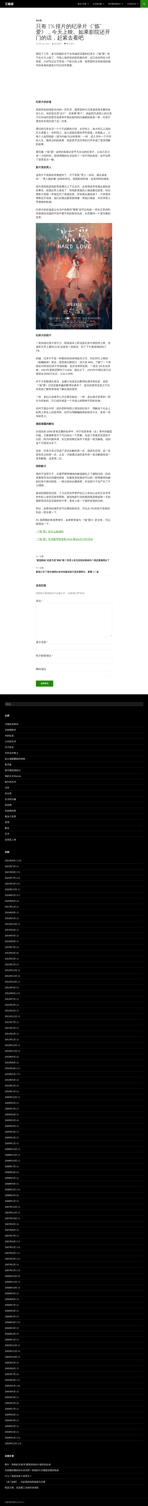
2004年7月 (10, 1408)
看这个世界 (82, 4)
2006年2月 (10, 1333)
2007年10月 (11, 1218)
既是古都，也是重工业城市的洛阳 (22, 1487)
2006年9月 (10, 1293)
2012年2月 (10, 1010)
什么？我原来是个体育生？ (18, 1476)
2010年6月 (10, 1068)
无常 (7, 787)
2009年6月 (10, 1114)
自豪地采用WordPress (14, 1502)
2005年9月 (10, 1362)
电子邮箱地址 (44, 655)
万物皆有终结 (11, 724)
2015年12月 (11, 924)
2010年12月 (11, 1045)
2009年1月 (10, 1143)
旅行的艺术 (10, 781)
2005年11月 (11, 1351)
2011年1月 (10, 1039)
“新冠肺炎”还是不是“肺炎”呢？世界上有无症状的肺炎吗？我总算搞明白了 (74, 558)
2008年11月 (11, 1154)
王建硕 (9, 4)
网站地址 (41, 668)
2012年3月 (10, 1004)
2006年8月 (10, 1299)
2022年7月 (10, 866)
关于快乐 (9, 747)
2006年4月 (10, 1322)
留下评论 (70, 43)
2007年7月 (10, 1235)
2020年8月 (10, 901)
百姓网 (8, 804)
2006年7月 (10, 1305)
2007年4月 (10, 1253)
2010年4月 (10, 1079)
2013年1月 (10, 964)
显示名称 (42, 642)
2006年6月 (10, 1310)
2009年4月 (10, 1126)
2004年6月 (10, 1414)
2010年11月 (11, 1051)
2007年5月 (10, 1247)
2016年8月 (10, 912)
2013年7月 (10, 947)
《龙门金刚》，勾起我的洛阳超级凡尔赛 (25, 1481)
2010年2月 (10, 1085)
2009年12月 (11, 1097)
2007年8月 (10, 1229)
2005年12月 (11, 1345)
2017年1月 (10, 906)
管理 (7, 822)
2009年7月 (10, 1108)
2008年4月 (10, 1183)
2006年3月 (10, 1328)
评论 (39, 600)
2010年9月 (10, 1056)
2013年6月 (10, 952)
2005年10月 (11, 1356)
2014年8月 (10, 941)
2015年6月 (10, 929)
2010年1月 (10, 1091)
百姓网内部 (10, 810)
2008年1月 (10, 1201)
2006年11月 (11, 1281)
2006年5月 (10, 1316)
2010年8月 (10, 1062)
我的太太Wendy (13, 776)
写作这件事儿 (11, 753)
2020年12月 (11, 889)
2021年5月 (10, 883)
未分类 (39, 20)
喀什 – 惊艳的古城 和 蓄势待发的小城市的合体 (28, 1464)
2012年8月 (10, 993)
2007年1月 (10, 1270)
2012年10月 (11, 981)
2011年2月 (10, 1033)
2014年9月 (10, 935)
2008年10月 (11, 1160)
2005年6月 (10, 1380)
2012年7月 (10, 999)
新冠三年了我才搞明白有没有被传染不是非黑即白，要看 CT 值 (74, 569)
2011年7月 (10, 1022)
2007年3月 (10, 1258)
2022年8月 (10, 860)
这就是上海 (10, 839)
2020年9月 (10, 895)
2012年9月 (10, 987)
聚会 (7, 828)
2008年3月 (10, 1189)
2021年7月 (10, 877)
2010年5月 (10, 1074)
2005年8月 (10, 1368)
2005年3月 (10, 1397)
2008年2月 (10, 1195)
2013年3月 (10, 958)
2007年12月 (11, 1206)
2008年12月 (11, 1149)
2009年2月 (10, 1137)
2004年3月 (10, 1426)
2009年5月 (10, 1120)
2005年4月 (10, 1391)
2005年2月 (10, 1403)
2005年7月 (10, 1374)
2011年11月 (11, 1016)
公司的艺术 (131, 4)
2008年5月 (10, 1178)
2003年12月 (11, 1443)
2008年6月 (10, 1172)
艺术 (7, 833)
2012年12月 (11, 970)
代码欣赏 (9, 735)
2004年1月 (10, 1437)
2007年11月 (11, 1212)
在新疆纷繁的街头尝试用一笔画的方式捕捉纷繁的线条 (32, 1470)
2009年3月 (10, 1131)
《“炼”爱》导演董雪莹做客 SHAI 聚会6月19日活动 (64, 539)
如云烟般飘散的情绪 (15, 758)
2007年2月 (10, 1264)
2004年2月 (10, 1431)
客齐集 (8, 764)
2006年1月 (10, 1339)
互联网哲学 (10, 729)
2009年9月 (10, 1103)
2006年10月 (11, 1287)
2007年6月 (10, 1241)
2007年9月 (10, 1224)
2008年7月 (10, 1166)
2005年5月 (10, 1385)
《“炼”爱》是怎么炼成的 (50, 531)
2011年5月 (10, 1027)
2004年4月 (10, 1420)
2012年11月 (11, 976)
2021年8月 (10, 872)
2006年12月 (11, 1276)
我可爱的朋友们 (114, 4)
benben (58, 43)
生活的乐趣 (97, 4)
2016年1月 (10, 918)
